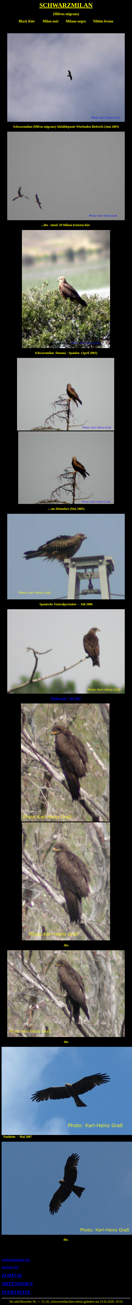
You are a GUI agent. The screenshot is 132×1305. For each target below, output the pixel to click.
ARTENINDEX (17, 1283)
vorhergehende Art (16, 1260)
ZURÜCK (12, 1275)
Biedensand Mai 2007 (66, 698)
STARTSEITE (16, 1292)
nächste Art (10, 1267)
